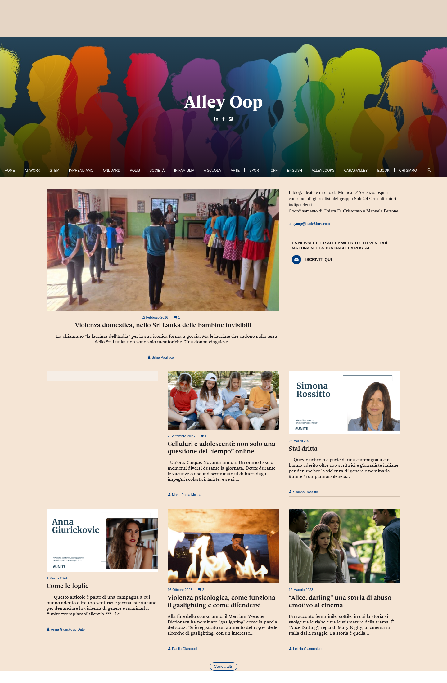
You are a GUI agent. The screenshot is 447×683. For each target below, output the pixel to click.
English (294, 170)
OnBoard (111, 170)
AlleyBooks (323, 170)
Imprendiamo (81, 170)
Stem (54, 170)
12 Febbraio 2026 (154, 317)
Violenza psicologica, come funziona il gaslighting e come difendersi (221, 601)
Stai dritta (303, 448)
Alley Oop (223, 102)
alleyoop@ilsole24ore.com (309, 223)
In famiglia (184, 170)
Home (10, 170)
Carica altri (223, 666)
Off (274, 170)
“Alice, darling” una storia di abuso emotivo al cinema (340, 601)
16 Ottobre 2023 (180, 589)
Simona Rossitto (303, 492)
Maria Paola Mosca (184, 495)
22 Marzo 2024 (300, 441)
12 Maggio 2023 (301, 589)
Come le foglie (68, 586)
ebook (383, 170)
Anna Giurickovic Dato (66, 629)
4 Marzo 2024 (57, 578)
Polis (135, 170)
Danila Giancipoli (183, 648)
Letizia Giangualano (306, 648)
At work (32, 170)
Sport (255, 170)
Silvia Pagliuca (160, 357)
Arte (235, 170)
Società (157, 170)
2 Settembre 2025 (181, 436)
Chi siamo (408, 170)
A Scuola (212, 170)
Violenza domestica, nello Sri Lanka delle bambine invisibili (163, 325)
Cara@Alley (356, 170)
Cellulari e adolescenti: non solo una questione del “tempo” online (221, 447)
